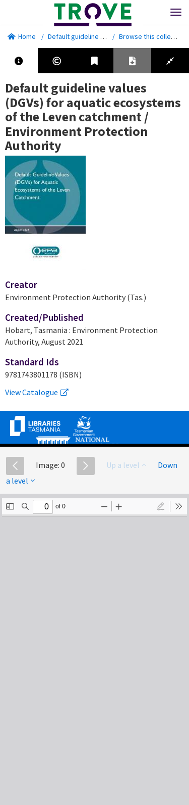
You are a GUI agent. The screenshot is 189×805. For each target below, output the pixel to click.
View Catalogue (37, 392)
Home (22, 36)
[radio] (161, 506)
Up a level (126, 465)
